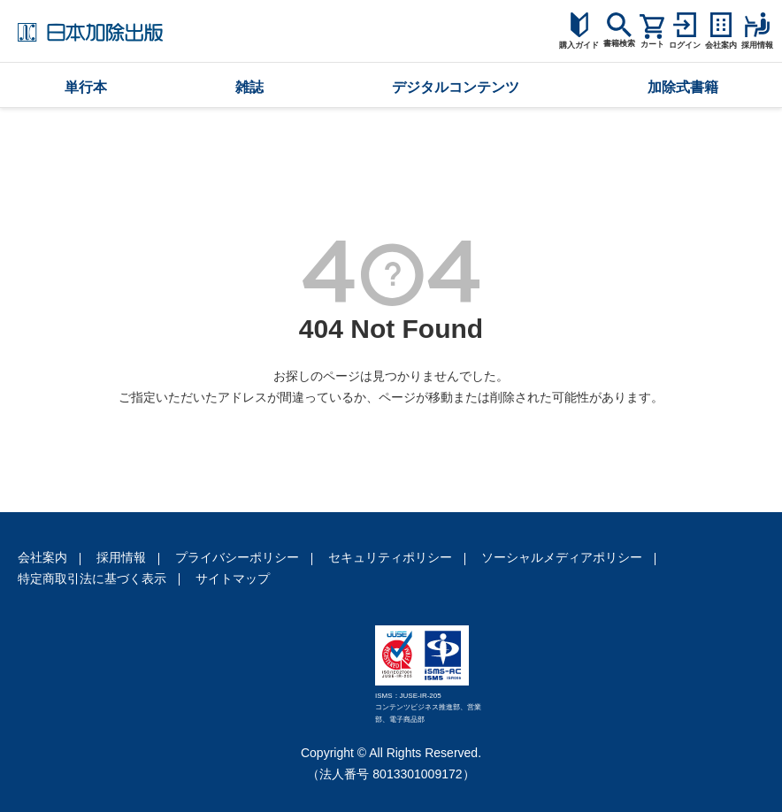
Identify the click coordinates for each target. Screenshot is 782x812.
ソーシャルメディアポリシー (561, 557)
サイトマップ (233, 578)
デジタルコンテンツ (455, 87)
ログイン (685, 45)
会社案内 (42, 557)
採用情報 (121, 557)
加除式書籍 (683, 87)
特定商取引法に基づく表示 (92, 578)
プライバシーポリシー (237, 557)
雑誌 (249, 87)
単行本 (86, 87)
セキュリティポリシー (390, 557)
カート (652, 44)
